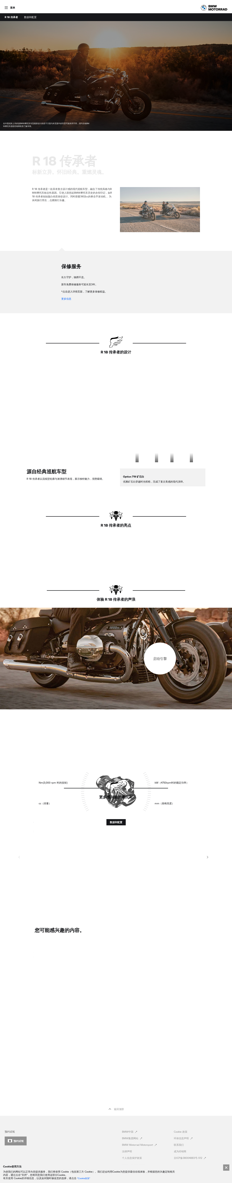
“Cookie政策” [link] (83, 1178)
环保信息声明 (183, 1123)
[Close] (226, 1167)
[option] (128, 470)
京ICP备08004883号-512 (190, 1143)
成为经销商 (180, 1137)
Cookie (180, 1117)
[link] (214, 8)
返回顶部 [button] (116, 1094)
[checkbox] (160, 697)
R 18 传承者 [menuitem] (11, 17)
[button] (7, 6)
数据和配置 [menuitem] (30, 17)
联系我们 (179, 1130)
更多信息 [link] (66, 298)
